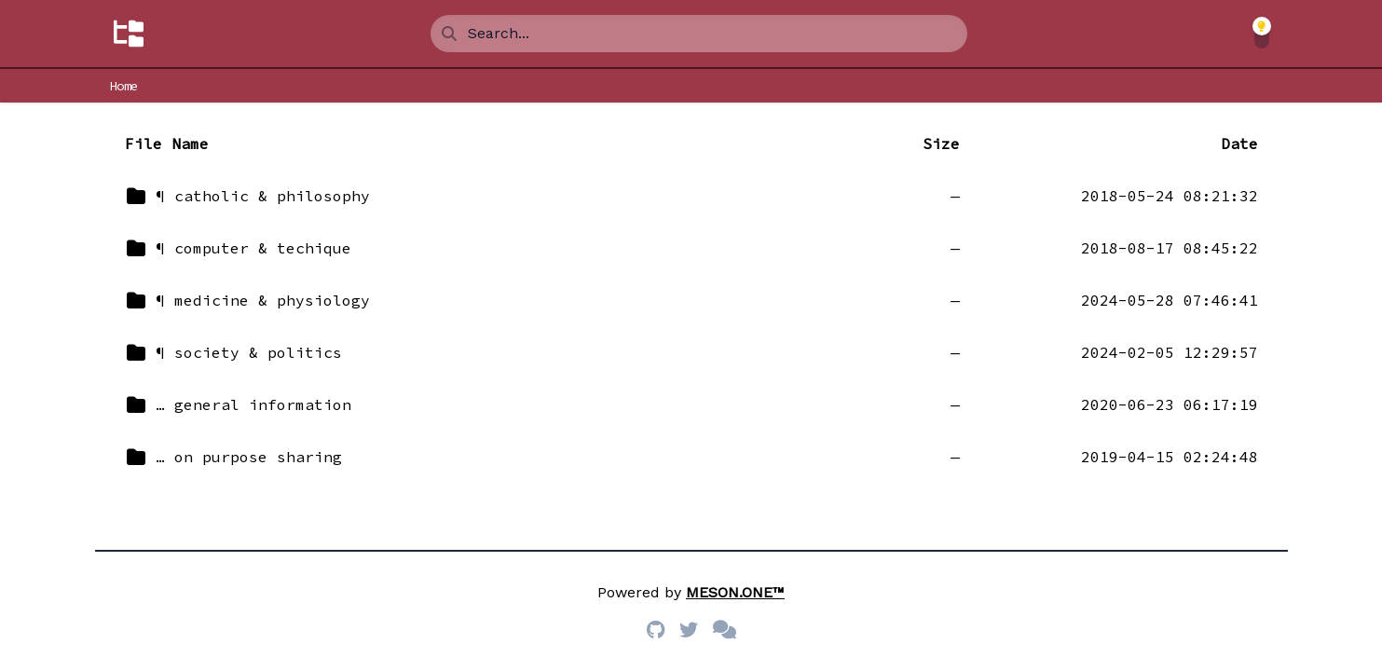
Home (124, 85)
